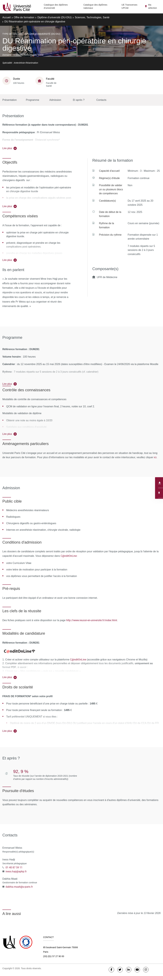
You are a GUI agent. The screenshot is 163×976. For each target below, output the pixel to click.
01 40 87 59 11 (14, 867)
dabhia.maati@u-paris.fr (19, 886)
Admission (55, 100)
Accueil (6, 17)
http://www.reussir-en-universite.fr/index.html (91, 620)
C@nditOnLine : (69, 556)
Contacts (101, 100)
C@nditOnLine (78, 659)
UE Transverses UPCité (129, 6)
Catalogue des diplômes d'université (56, 6)
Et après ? (79, 100)
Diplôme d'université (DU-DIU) (54, 17)
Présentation (9, 100)
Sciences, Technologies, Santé (92, 17)
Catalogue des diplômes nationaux (95, 6)
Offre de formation (24, 17)
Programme (32, 100)
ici (154, 457)
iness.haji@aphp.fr (16, 871)
